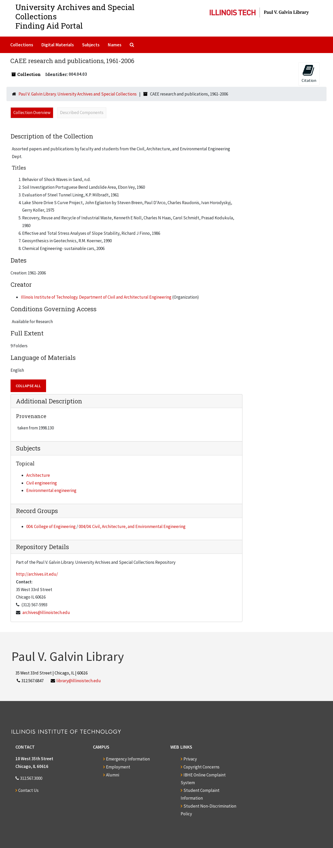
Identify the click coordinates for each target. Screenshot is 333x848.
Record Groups (37, 511)
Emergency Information (128, 759)
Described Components (81, 112)
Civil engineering (41, 483)
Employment (118, 767)
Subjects (91, 45)
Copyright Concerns (201, 767)
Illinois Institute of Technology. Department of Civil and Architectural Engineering (96, 297)
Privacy (190, 759)
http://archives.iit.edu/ (37, 574)
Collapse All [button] (28, 385)
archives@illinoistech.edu (46, 612)
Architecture (38, 475)
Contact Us (28, 790)
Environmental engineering (51, 490)
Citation (309, 73)
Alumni (112, 775)
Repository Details (42, 547)
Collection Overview (31, 112)
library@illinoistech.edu (78, 680)
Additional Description (49, 401)
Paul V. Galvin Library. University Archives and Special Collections (78, 94)
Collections (21, 45)
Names (114, 45)
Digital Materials (57, 45)
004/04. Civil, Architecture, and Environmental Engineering (132, 526)
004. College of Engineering (51, 526)
